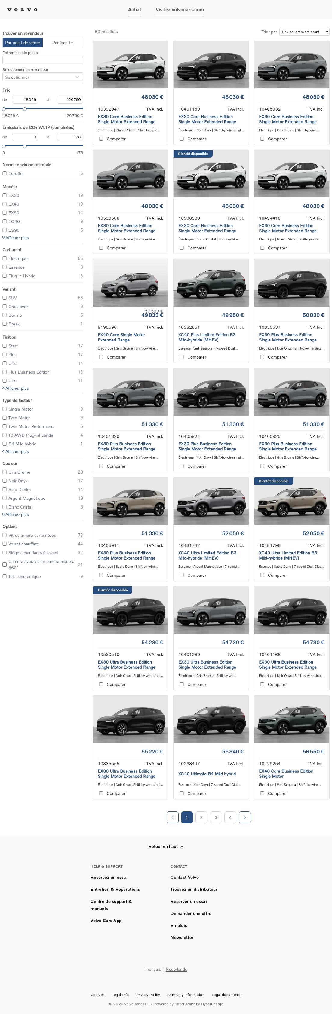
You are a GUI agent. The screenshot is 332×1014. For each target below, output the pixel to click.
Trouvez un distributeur (194, 889)
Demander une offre (191, 913)
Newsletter (182, 937)
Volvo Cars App (106, 920)
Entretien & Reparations (115, 889)
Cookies (97, 994)
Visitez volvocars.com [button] (180, 9)
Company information (185, 994)
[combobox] (5, 77)
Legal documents (226, 994)
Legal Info (120, 994)
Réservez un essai (109, 877)
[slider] (2, 108)
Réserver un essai (189, 901)
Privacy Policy (148, 994)
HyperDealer (184, 1004)
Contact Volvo (185, 877)
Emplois (179, 925)
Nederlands (176, 969)
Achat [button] (134, 9)
